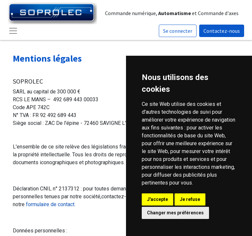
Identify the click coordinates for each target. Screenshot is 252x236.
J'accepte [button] (157, 199)
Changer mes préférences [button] (175, 212)
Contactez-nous (221, 31)
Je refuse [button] (190, 199)
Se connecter (177, 31)
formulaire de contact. (50, 204)
